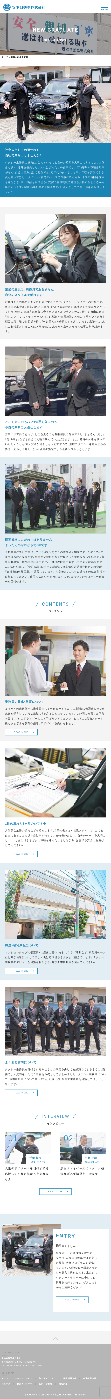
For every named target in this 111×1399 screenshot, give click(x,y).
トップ (5, 57)
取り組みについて (47, 1378)
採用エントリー (24, 1383)
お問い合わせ (45, 1383)
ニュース (6, 1383)
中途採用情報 (89, 1378)
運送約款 (63, 1383)
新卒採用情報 (69, 1378)
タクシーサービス (23, 1378)
